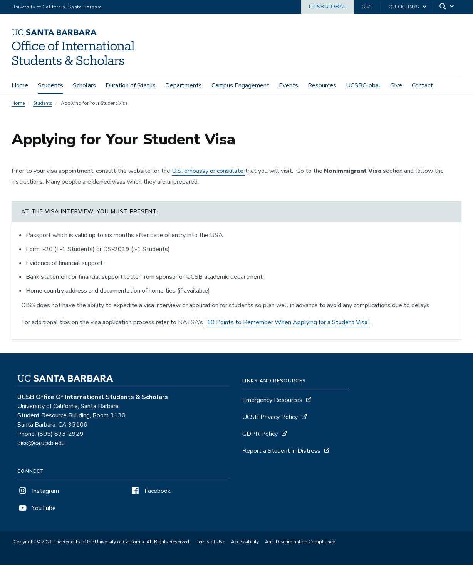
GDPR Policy (260, 435)
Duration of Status (131, 85)
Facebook (150, 492)
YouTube (36, 510)
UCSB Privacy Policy (270, 418)
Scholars (84, 85)
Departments (183, 85)
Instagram (38, 492)
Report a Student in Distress (281, 452)
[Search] (447, 7)
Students (50, 85)
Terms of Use (210, 543)
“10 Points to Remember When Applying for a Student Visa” (287, 324)
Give (367, 7)
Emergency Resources (272, 401)
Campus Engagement (240, 85)
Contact (422, 85)
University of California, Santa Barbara (57, 7)
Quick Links (404, 7)
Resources (322, 85)
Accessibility (245, 543)
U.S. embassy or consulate (208, 172)
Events (288, 85)
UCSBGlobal (327, 6)
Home (20, 85)
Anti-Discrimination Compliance (300, 543)
